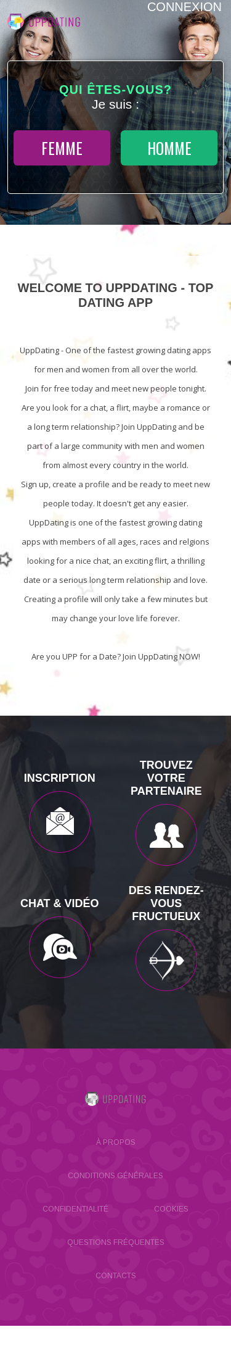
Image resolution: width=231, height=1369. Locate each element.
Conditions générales (115, 1175)
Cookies (171, 1209)
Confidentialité (75, 1209)
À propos (116, 1142)
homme (169, 147)
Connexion (184, 7)
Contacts (115, 1275)
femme (62, 147)
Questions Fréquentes (115, 1242)
